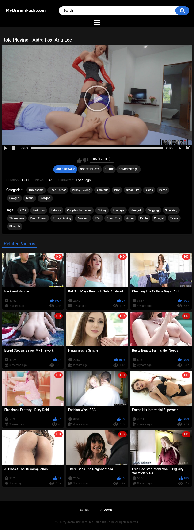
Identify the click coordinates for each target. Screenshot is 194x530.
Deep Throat (58, 190)
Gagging (153, 210)
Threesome (36, 190)
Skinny (102, 210)
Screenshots (90, 169)
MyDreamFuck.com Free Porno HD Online (88, 522)
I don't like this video (85, 160)
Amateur (102, 190)
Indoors (56, 210)
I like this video (79, 160)
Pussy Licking (81, 190)
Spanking (171, 210)
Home (84, 510)
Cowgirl (14, 198)
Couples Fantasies (79, 210)
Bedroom (39, 210)
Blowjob (45, 198)
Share (109, 169)
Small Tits (132, 190)
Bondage (119, 210)
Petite (163, 190)
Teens (30, 198)
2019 (23, 210)
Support (106, 510)
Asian (149, 190)
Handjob (136, 210)
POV (117, 190)
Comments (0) (129, 169)
